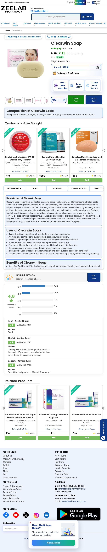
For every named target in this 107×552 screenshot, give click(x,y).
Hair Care (27, 23)
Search (87, 16)
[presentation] (3, 150)
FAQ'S (6, 465)
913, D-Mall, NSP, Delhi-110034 (69, 486)
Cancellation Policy (12, 489)
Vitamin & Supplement (97, 23)
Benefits (57, 188)
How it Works (78, 188)
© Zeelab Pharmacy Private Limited (43, 538)
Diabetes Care (39, 23)
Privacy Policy (9, 492)
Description (14, 188)
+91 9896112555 (63, 491)
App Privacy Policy (12, 498)
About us (7, 455)
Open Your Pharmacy (13, 458)
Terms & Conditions (13, 486)
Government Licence (13, 501)
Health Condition (54, 23)
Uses (35, 188)
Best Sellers (15, 24)
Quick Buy (94, 100)
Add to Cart (76, 100)
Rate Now (94, 277)
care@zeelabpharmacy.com (17, 2)
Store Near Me (10, 477)
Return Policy (9, 495)
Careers (7, 462)
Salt (5, 474)
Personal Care (80, 23)
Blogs (5, 471)
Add (20, 180)
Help (5, 468)
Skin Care (68, 23)
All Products (5, 23)
